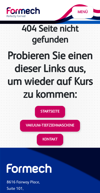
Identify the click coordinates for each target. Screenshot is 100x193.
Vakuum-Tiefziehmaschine (50, 126)
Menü (83, 12)
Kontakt (49, 140)
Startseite (50, 112)
